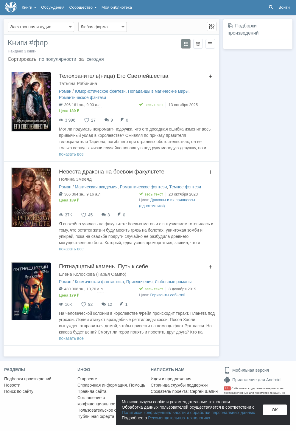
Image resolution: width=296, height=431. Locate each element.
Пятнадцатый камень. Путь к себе (103, 266)
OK (275, 409)
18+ (227, 388)
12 (110, 304)
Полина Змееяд (75, 179)
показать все (71, 154)
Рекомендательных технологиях (179, 418)
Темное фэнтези (185, 187)
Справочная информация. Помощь (111, 385)
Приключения (139, 281)
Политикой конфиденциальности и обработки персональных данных (188, 412)
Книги (29, 7)
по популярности (57, 59)
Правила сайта (91, 391)
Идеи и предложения (171, 378)
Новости (12, 385)
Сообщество (83, 7)
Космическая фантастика (99, 281)
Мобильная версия (246, 370)
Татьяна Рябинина (78, 83)
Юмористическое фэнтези (100, 91)
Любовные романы (173, 281)
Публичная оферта (95, 416)
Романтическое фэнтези (82, 97)
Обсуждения (52, 7)
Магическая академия (96, 187)
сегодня (95, 59)
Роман (65, 91)
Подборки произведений (28, 378)
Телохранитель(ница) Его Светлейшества (113, 76)
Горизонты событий (168, 295)
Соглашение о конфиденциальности (98, 400)
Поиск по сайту (18, 391)
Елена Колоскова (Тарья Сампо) (92, 274)
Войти (284, 7)
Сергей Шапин (204, 391)
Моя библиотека (117, 7)
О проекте (87, 378)
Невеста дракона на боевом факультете (111, 171)
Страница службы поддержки (179, 385)
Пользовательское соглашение (107, 410)
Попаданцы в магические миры (158, 91)
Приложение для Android (252, 379)
